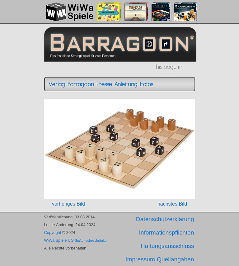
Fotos (146, 84)
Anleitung (125, 84)
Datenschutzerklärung (165, 219)
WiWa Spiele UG (75, 240)
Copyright (52, 232)
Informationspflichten (166, 232)
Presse (104, 84)
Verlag (56, 84)
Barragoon (80, 84)
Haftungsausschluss (167, 246)
